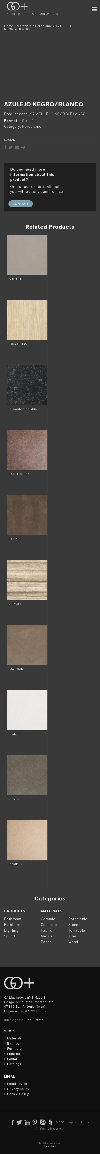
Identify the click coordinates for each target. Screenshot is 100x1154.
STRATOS (15, 604)
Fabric (46, 930)
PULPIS (14, 539)
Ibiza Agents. (14, 1020)
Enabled (50, 1146)
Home (8, 26)
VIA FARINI (16, 669)
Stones (74, 925)
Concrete (49, 925)
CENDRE (15, 799)
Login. (85, 1122)
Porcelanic (43, 26)
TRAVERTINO (18, 343)
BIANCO (15, 734)
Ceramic (48, 919)
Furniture (12, 925)
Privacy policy (18, 1089)
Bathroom (12, 919)
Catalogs (14, 1064)
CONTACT (21, 204)
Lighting (11, 930)
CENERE (15, 278)
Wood (73, 942)
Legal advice (17, 1083)
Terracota (76, 930)
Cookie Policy (18, 1094)
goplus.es (74, 1122)
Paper (46, 942)
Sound (9, 936)
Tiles (72, 936)
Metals (47, 936)
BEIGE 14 (16, 864)
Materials (24, 26)
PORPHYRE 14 (19, 474)
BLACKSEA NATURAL (24, 409)
